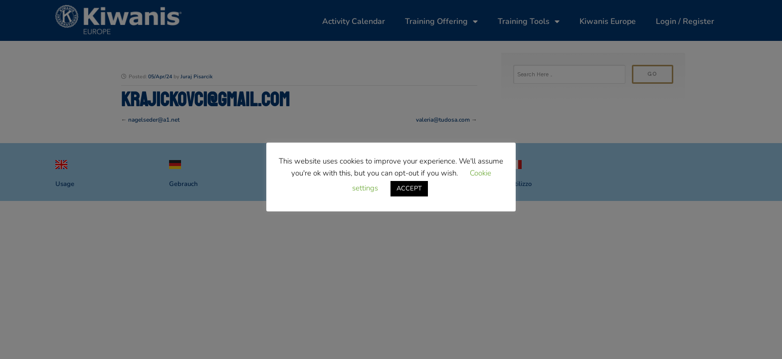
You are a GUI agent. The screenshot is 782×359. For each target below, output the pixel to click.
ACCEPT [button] (409, 188)
